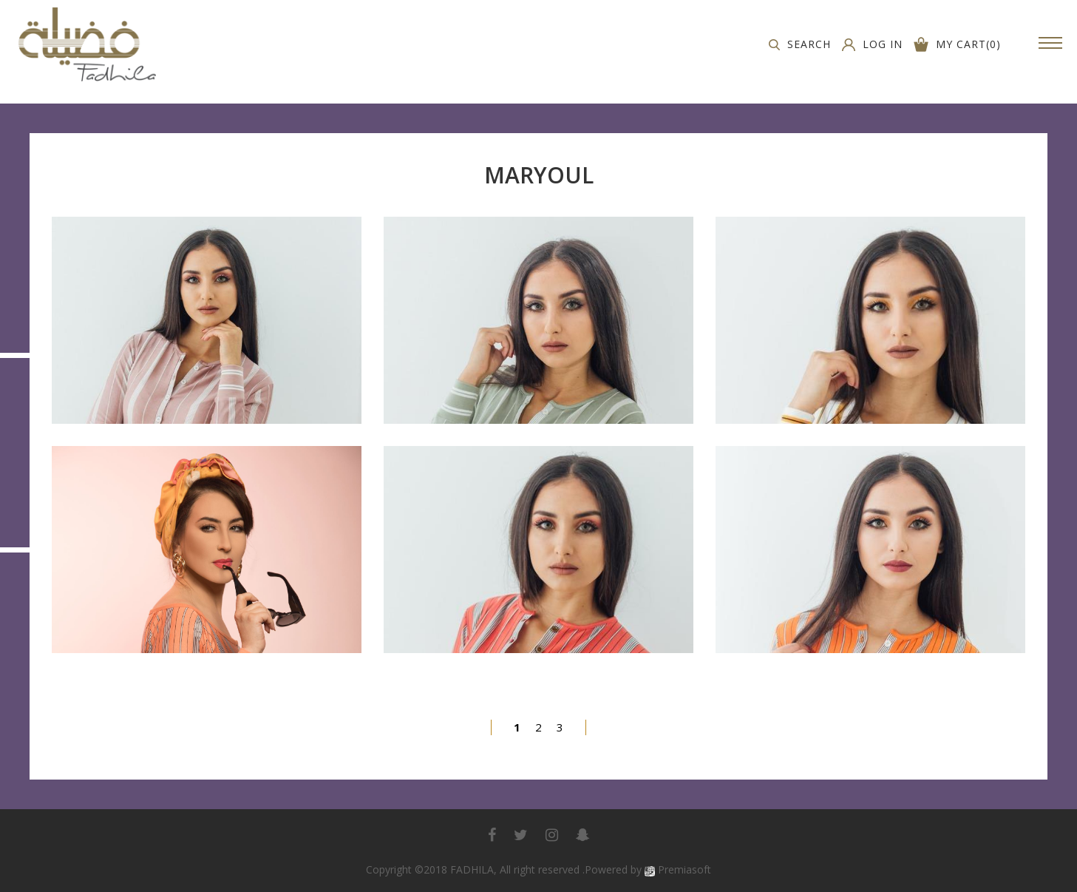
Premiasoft (684, 869)
